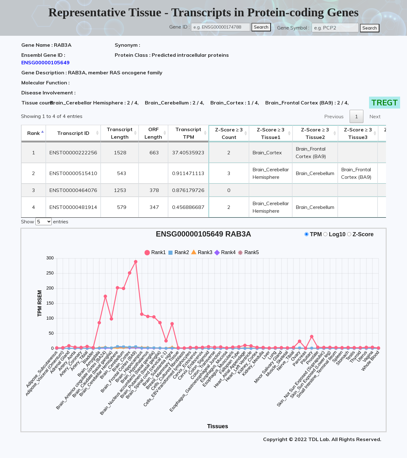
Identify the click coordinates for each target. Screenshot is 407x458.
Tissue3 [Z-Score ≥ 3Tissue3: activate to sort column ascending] (358, 133)
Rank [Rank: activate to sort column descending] (33, 133)
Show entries (44, 221)
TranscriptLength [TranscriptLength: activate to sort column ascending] (120, 133)
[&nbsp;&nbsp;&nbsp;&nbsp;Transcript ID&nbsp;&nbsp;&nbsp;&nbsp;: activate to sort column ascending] (73, 133)
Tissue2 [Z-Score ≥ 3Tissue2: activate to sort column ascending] (315, 133)
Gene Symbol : (293, 27)
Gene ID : (179, 27)
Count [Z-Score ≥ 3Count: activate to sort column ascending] (229, 133)
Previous (334, 116)
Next (375, 116)
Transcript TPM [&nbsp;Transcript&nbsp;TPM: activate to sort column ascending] (188, 133)
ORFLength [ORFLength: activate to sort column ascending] (153, 133)
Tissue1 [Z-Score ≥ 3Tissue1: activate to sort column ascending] (271, 133)
